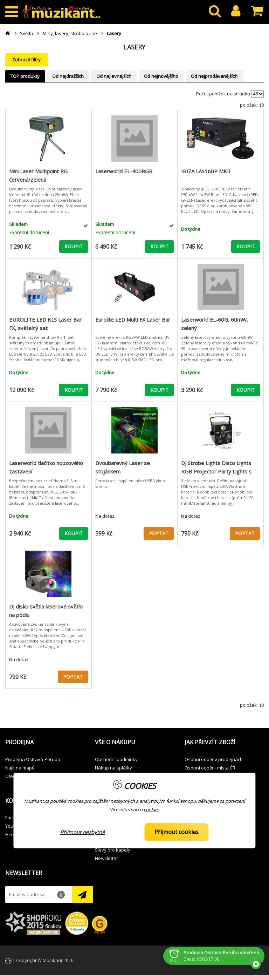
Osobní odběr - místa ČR (210, 768)
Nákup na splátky (113, 768)
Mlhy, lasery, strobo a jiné (70, 33)
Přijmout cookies (176, 832)
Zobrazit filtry (26, 59)
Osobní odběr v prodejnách (214, 759)
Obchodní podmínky (116, 759)
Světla (26, 33)
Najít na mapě (19, 768)
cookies (151, 809)
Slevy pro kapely (112, 850)
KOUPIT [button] (73, 246)
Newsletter (106, 858)
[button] (44, 742)
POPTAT (158, 533)
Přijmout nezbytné (82, 831)
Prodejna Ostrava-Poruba (32, 759)
